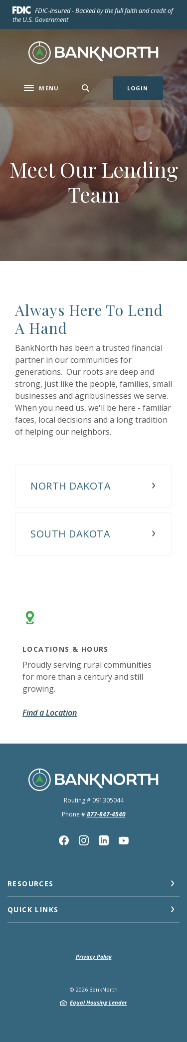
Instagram (84, 840)
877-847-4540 (106, 814)
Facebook (64, 840)
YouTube (124, 840)
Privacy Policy (94, 956)
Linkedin (104, 840)
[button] (93, 486)
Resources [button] (30, 883)
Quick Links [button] (32, 909)
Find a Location (49, 712)
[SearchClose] (86, 88)
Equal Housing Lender (98, 1002)
